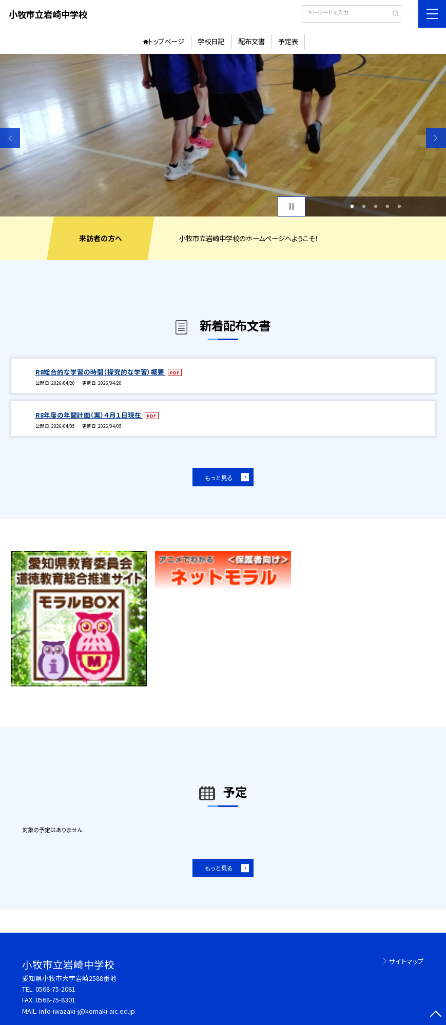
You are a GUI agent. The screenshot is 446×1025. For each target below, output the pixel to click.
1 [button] (352, 206)
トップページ (166, 41)
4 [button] (388, 206)
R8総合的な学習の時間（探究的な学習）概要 (100, 372)
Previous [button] (10, 138)
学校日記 (211, 41)
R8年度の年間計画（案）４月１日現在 (89, 415)
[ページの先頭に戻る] (436, 1015)
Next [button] (436, 138)
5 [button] (399, 206)
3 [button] (376, 206)
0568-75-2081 (55, 989)
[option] (223, 135)
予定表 (288, 41)
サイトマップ (406, 961)
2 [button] (364, 206)
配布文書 (251, 41)
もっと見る (219, 477)
